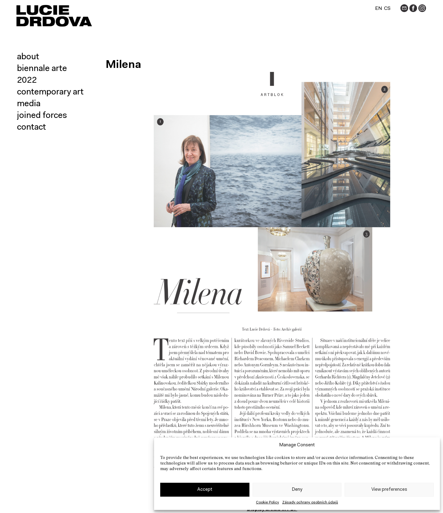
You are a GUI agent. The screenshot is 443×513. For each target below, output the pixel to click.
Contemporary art (50, 92)
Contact (31, 127)
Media (28, 104)
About (28, 57)
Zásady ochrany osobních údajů (310, 502)
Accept (204, 489)
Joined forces (42, 115)
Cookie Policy (267, 502)
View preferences (389, 489)
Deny (297, 489)
